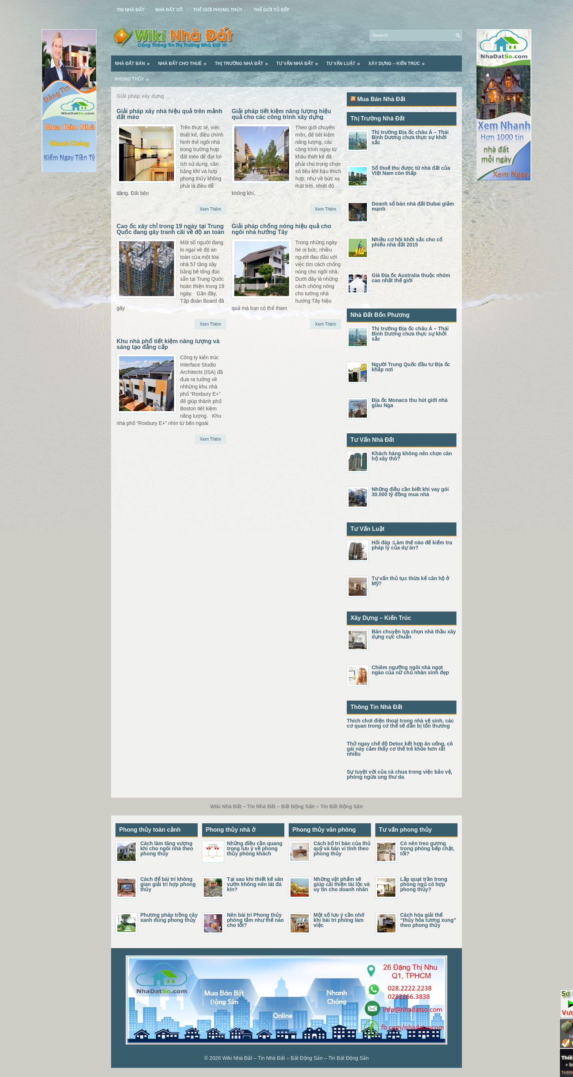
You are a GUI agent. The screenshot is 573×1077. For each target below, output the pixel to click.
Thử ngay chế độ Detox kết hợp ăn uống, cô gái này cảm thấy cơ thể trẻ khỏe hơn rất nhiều (400, 749)
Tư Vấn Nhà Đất (299, 60)
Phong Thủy (134, 76)
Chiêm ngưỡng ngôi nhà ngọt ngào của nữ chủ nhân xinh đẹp (410, 669)
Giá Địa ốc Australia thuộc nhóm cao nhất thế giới (411, 277)
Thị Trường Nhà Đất (244, 60)
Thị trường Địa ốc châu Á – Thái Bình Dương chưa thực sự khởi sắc (410, 137)
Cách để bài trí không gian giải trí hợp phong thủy (168, 884)
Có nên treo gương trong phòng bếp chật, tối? (427, 848)
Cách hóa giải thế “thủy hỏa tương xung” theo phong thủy (428, 920)
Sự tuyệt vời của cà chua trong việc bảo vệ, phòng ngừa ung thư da (399, 774)
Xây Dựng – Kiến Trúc (398, 60)
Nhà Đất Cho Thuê (184, 60)
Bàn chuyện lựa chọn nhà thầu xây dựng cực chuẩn (414, 634)
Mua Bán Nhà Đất (381, 99)
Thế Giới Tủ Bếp (271, 9)
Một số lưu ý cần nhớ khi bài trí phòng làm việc (339, 920)
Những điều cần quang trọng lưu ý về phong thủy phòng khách (254, 848)
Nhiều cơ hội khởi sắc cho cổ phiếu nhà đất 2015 (407, 242)
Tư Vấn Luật (345, 60)
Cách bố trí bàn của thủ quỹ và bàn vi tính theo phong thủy (342, 848)
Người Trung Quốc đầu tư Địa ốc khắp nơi (411, 366)
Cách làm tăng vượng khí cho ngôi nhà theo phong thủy (166, 848)
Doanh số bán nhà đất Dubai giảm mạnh (413, 206)
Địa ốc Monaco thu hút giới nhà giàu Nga (410, 402)
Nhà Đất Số (168, 9)
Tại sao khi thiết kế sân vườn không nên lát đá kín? (255, 884)
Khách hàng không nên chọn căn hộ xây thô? (412, 456)
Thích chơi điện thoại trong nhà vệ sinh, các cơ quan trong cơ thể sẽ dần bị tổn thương (400, 723)
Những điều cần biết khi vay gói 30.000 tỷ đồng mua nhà (410, 491)
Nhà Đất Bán (135, 60)
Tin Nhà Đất (130, 9)
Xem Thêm (210, 209)
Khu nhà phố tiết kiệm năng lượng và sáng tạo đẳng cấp (168, 344)
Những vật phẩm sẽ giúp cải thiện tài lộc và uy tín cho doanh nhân (342, 884)
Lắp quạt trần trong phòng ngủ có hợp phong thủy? (423, 884)
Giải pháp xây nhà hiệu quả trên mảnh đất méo (169, 114)
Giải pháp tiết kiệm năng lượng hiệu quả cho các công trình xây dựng (281, 114)
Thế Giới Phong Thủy (218, 9)
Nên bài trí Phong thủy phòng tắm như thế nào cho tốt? (255, 920)
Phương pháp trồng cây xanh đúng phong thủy (169, 917)
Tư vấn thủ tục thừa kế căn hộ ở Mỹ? (410, 580)
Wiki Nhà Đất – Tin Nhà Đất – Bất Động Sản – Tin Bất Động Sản (295, 1058)
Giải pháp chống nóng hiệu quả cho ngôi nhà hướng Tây (281, 229)
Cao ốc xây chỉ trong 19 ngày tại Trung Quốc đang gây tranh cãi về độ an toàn (170, 229)
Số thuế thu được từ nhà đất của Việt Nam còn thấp (411, 170)
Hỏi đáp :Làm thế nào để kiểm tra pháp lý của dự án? (412, 545)
